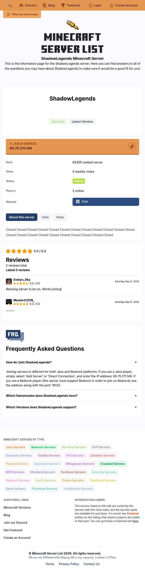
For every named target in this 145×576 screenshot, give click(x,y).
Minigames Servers (80, 463)
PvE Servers (75, 455)
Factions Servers (73, 472)
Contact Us (92, 564)
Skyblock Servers (47, 463)
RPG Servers (15, 472)
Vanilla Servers (49, 455)
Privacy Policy (69, 564)
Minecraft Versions (17, 507)
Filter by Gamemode (22, 14)
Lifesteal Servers (102, 455)
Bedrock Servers (43, 447)
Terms (49, 564)
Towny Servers (17, 463)
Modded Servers (42, 472)
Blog (7, 515)
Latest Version (82, 121)
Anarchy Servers (104, 472)
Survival (58, 121)
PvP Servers (101, 447)
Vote (45, 217)
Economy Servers (19, 455)
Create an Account (17, 538)
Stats (60, 217)
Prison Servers (73, 480)
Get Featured (13, 530)
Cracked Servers (112, 463)
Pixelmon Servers (45, 488)
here (135, 521)
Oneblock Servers (102, 480)
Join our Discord (15, 522)
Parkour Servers (18, 480)
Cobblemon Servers (78, 488)
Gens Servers (16, 488)
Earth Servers (46, 480)
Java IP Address (23, 143)
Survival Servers (74, 447)
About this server (21, 217)
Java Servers (15, 447)
